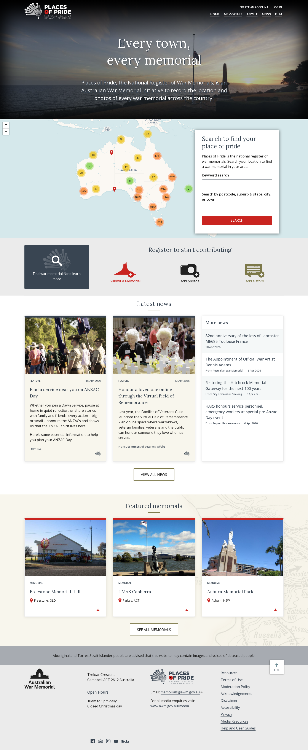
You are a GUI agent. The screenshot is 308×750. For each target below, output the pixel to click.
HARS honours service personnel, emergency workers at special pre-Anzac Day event (241, 412)
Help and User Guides (238, 728)
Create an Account (253, 7)
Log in (277, 7)
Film (278, 14)
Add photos (190, 281)
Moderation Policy (235, 686)
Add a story (255, 281)
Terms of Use (232, 679)
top (277, 670)
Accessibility (230, 707)
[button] (89, 166)
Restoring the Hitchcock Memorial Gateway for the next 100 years (236, 385)
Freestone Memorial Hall (55, 591)
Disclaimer (229, 700)
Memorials (233, 14)
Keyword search (215, 175)
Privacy (226, 714)
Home (215, 14)
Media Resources (234, 721)
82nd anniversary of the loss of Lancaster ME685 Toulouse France (242, 338)
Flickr (125, 741)
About (252, 14)
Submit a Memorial (125, 281)
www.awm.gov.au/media (169, 706)
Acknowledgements (236, 693)
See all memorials (154, 629)
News (266, 14)
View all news (154, 474)
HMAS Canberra (134, 591)
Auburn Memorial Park (230, 591)
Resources (229, 673)
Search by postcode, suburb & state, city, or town (236, 197)
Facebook (92, 741)
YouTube (116, 741)
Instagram (108, 741)
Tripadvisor (100, 741)
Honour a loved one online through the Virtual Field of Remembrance (146, 396)
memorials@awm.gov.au (182, 692)
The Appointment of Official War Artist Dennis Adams (240, 361)
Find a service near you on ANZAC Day (64, 393)
